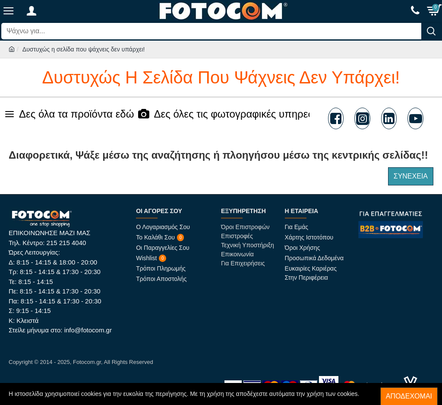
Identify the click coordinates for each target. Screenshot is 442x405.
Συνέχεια (411, 176)
